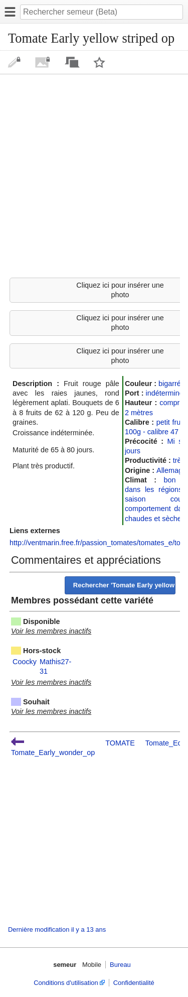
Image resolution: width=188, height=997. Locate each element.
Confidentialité (133, 982)
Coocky (25, 662)
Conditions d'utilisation (66, 982)
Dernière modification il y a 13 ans (57, 929)
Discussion (72, 62)
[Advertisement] (94, 174)
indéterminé (164, 393)
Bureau (120, 964)
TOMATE (120, 743)
